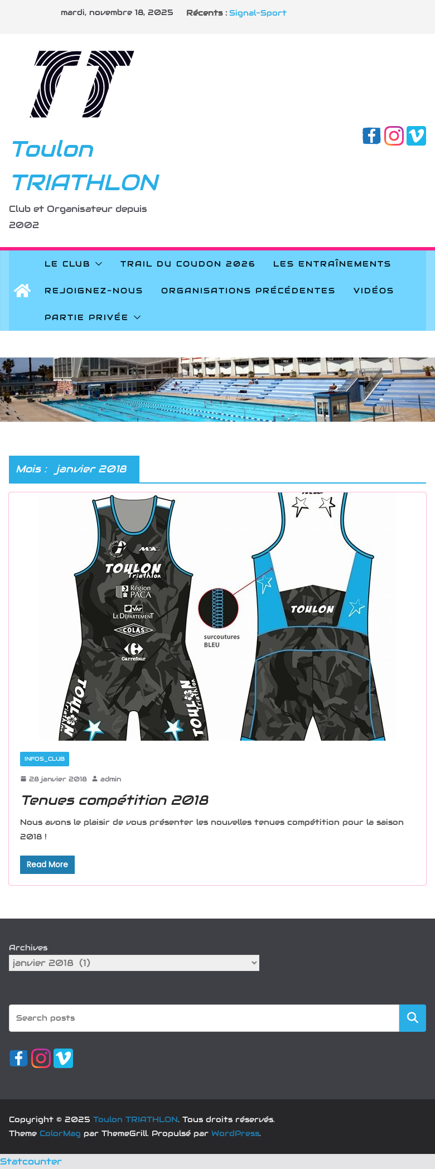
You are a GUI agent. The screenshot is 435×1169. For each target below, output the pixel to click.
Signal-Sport (258, 13)
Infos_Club (45, 758)
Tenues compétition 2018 (114, 800)
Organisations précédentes (248, 291)
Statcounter (31, 1161)
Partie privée (87, 317)
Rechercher (412, 1017)
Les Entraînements (332, 264)
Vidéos (374, 291)
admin (110, 779)
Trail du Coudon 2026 (187, 264)
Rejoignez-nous (94, 291)
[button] (96, 264)
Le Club (67, 264)
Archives (28, 948)
